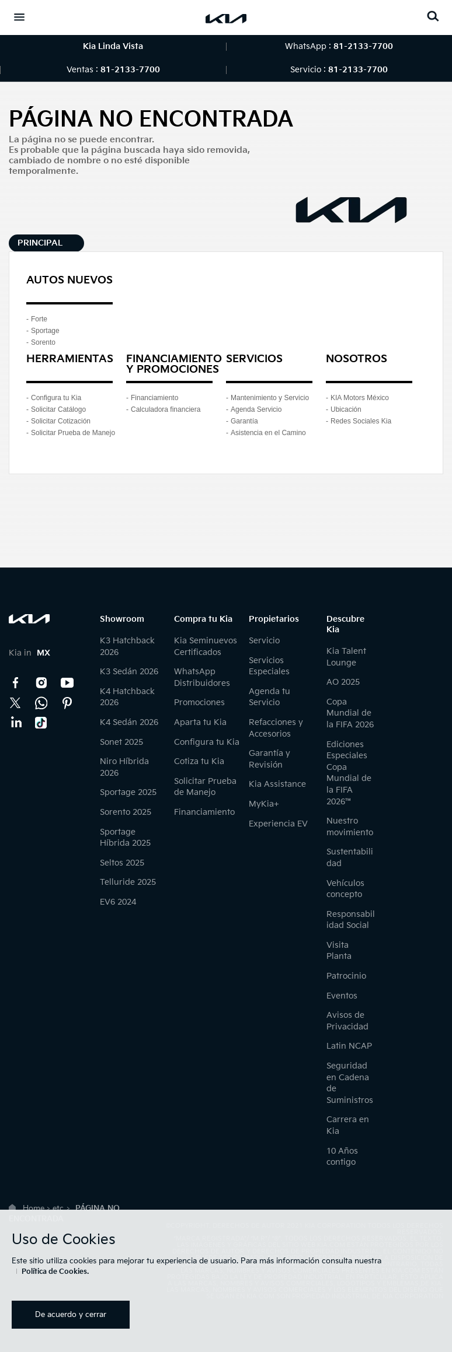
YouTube (67, 683)
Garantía (244, 421)
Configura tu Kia (56, 398)
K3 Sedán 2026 (129, 672)
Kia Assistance (277, 784)
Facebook (16, 683)
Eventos (341, 996)
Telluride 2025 (128, 882)
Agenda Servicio (256, 409)
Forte (39, 319)
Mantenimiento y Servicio (270, 398)
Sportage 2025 (128, 792)
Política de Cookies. (55, 1271)
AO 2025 (343, 682)
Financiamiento (154, 398)
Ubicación (346, 409)
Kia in (29, 653)
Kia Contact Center (41, 703)
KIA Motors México (360, 398)
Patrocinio (346, 976)
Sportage (45, 331)
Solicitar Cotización (61, 421)
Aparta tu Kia (200, 722)
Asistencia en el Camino (268, 433)
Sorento (43, 342)
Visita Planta (339, 951)
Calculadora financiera (165, 409)
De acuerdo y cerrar (70, 1314)
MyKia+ (264, 804)
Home (33, 1208)
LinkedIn (16, 723)
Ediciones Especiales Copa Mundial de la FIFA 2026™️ (348, 773)
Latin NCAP (349, 1046)
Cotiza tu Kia (199, 761)
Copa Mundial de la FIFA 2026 (350, 713)
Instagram (41, 683)
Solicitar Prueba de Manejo (73, 433)
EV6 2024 (118, 902)
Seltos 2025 (122, 863)
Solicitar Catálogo (58, 409)
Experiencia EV (278, 824)
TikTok (41, 723)
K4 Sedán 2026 (129, 722)
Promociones (199, 702)
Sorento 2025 (125, 812)
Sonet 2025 (121, 742)
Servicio (264, 641)
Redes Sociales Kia (361, 421)
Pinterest (67, 703)
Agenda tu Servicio (269, 697)
